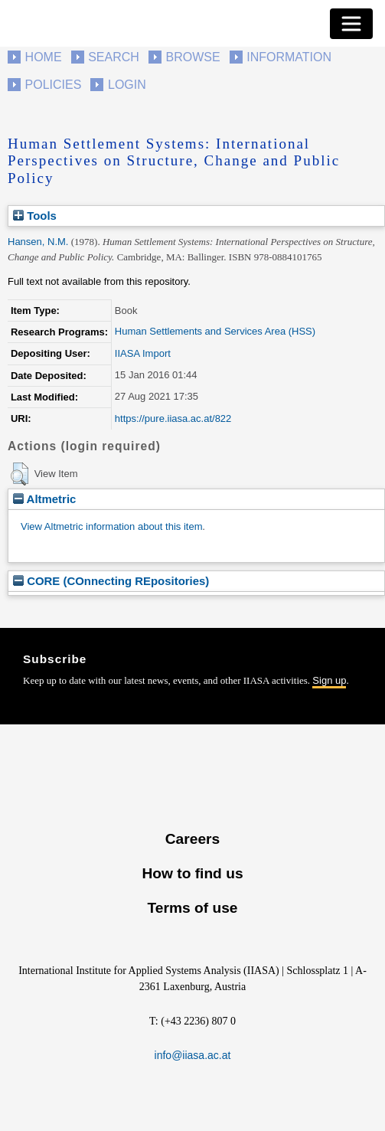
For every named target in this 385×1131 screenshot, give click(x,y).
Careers (192, 839)
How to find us (192, 873)
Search (113, 57)
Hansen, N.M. (38, 241)
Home (43, 57)
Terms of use (192, 908)
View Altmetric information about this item (111, 526)
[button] (19, 474)
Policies (53, 84)
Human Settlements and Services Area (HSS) (215, 331)
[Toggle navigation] (351, 23)
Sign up (329, 680)
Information (288, 57)
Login (127, 84)
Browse (192, 57)
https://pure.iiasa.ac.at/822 (173, 418)
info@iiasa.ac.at (193, 1055)
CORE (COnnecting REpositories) (111, 580)
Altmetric (44, 498)
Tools (35, 215)
